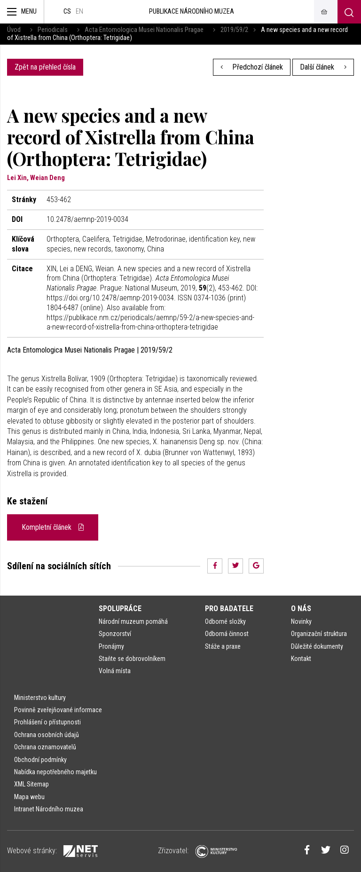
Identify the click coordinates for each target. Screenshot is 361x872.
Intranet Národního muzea (48, 809)
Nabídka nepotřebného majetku (55, 772)
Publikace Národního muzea (191, 12)
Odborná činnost (227, 633)
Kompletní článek (53, 527)
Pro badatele (229, 608)
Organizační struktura (319, 633)
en (79, 12)
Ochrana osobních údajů (46, 734)
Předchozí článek (251, 67)
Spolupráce (120, 608)
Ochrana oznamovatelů (45, 747)
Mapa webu (29, 797)
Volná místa (115, 671)
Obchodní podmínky (40, 759)
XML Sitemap (31, 784)
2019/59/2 (234, 30)
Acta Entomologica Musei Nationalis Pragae (144, 30)
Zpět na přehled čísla (45, 67)
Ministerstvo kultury (40, 697)
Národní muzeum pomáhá (133, 621)
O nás (301, 608)
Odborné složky (225, 621)
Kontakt (301, 658)
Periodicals (53, 30)
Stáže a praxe (223, 646)
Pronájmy (111, 646)
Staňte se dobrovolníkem (132, 658)
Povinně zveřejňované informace (58, 710)
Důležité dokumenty (317, 646)
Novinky (301, 621)
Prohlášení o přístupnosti (47, 722)
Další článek (323, 67)
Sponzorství (115, 633)
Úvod (14, 30)
